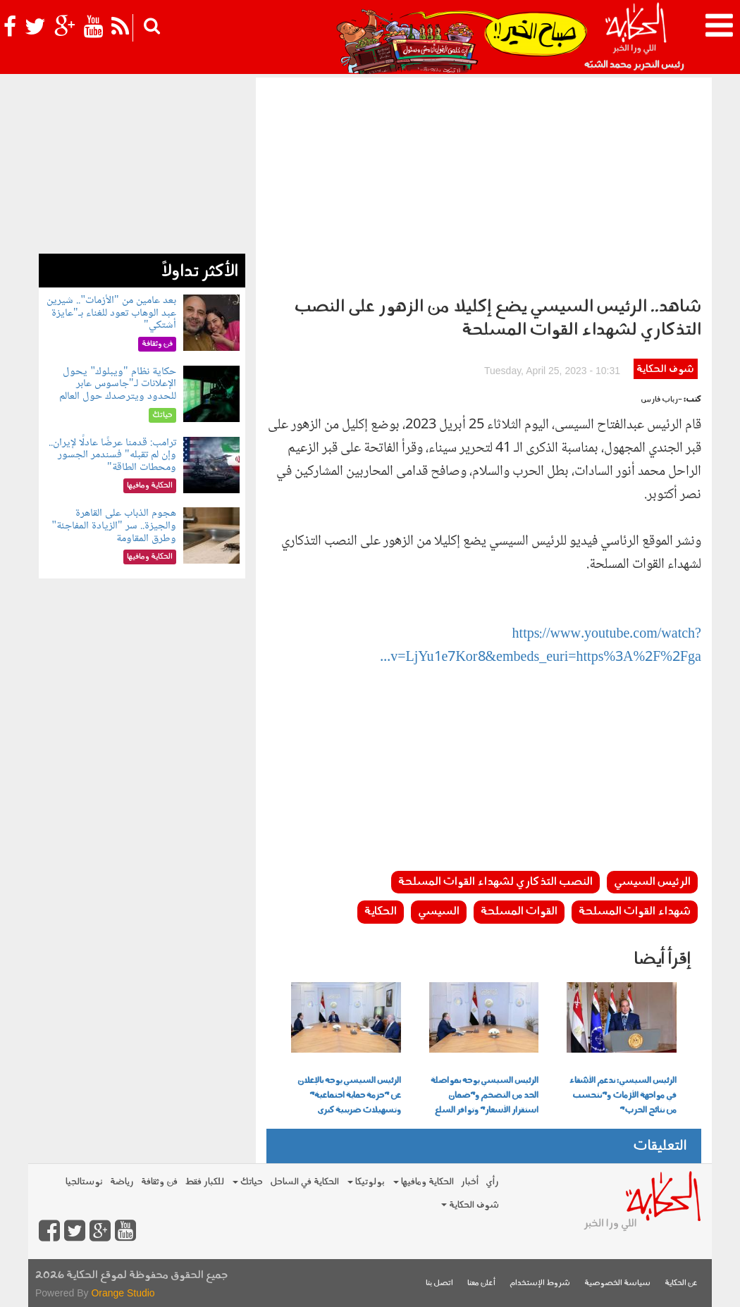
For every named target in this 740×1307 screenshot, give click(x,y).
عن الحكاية (681, 1283)
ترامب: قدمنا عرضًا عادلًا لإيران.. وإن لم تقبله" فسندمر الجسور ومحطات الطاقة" (112, 455)
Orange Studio (122, 1293)
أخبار (470, 1182)
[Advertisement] (483, 183)
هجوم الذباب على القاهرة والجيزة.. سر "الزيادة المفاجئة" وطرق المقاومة (113, 525)
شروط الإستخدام (540, 1283)
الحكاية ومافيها (423, 1182)
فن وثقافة (159, 1182)
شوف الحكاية (665, 369)
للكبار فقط (204, 1182)
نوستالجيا (84, 1182)
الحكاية (380, 911)
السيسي (439, 911)
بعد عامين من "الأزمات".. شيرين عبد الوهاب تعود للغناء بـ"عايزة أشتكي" (111, 313)
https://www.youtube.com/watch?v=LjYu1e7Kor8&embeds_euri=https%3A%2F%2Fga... (540, 646)
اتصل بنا (439, 1283)
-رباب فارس (661, 400)
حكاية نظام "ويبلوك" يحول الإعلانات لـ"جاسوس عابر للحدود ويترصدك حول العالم (117, 384)
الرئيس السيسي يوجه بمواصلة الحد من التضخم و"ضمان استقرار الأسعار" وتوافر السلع (484, 1095)
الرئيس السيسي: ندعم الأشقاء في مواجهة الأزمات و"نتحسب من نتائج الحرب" (623, 1095)
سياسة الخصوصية (617, 1283)
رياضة (122, 1182)
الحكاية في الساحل (304, 1182)
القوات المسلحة (519, 911)
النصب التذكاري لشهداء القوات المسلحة (495, 882)
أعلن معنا (481, 1283)
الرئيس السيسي (652, 882)
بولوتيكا (366, 1182)
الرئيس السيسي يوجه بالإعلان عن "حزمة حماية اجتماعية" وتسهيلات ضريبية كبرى (349, 1095)
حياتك (248, 1182)
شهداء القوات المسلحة (635, 911)
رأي (492, 1182)
